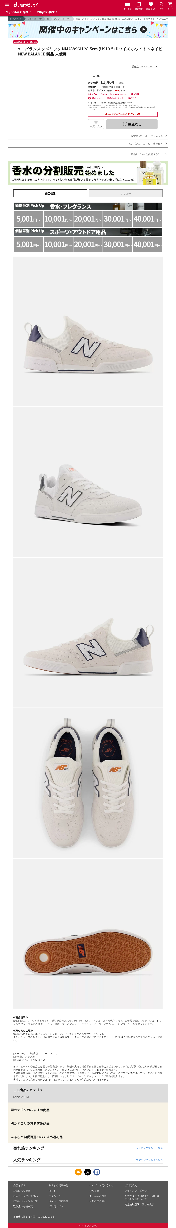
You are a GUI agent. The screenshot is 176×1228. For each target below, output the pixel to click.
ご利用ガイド (56, 1206)
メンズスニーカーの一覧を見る (145, 143)
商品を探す (19, 1185)
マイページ (55, 1196)
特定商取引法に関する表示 (139, 1204)
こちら (51, 1216)
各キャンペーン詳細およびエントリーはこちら (114, 98)
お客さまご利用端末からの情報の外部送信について (142, 1197)
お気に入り (96, 126)
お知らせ (94, 1190)
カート (52, 1190)
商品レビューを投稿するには (147, 154)
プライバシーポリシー (137, 1190)
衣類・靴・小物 (34, 18)
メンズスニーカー (62, 18)
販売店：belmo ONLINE (145, 66)
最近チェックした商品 (25, 1196)
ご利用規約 (131, 1185)
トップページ (16, 18)
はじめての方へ (97, 1201)
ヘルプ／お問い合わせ (101, 1185)
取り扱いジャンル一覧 (25, 1201)
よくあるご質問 (97, 1196)
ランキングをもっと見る (149, 1148)
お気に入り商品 (21, 1190)
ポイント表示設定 (58, 1201)
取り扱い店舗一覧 (23, 1206)
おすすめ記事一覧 (58, 1185)
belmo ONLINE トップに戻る (147, 135)
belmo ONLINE (21, 1096)
